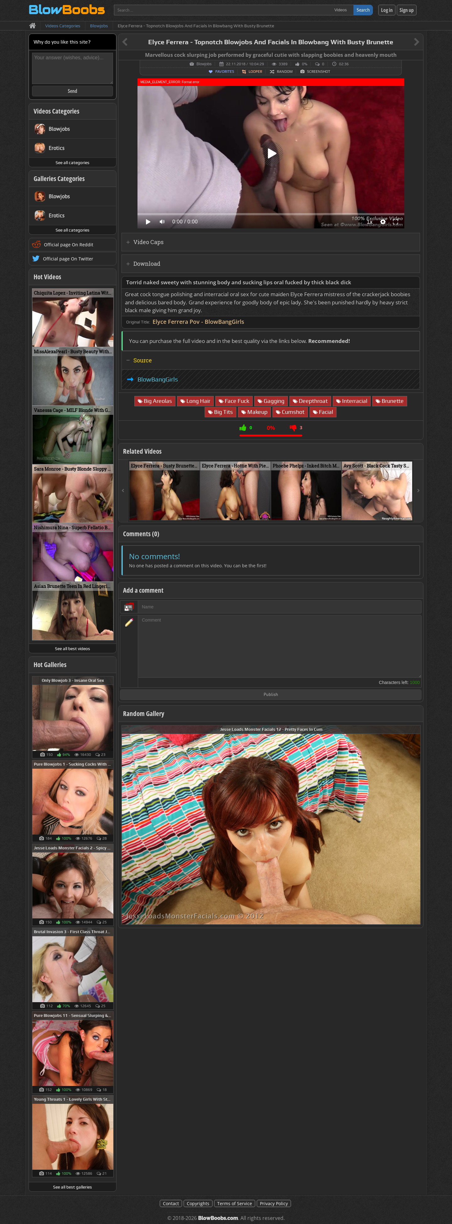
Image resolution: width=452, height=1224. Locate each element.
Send (72, 91)
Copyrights (198, 1203)
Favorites (224, 71)
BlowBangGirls (157, 379)
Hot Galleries (50, 664)
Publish (271, 695)
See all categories (72, 162)
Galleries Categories (59, 178)
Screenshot (318, 71)
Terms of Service (234, 1203)
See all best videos (72, 648)
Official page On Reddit (68, 245)
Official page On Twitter (68, 259)
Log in (387, 10)
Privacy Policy (274, 1203)
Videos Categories (56, 111)
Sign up (407, 10)
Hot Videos (47, 276)
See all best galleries (72, 1186)
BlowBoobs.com (218, 1218)
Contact (171, 1203)
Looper (255, 71)
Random (285, 71)
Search (363, 10)
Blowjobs (204, 64)
